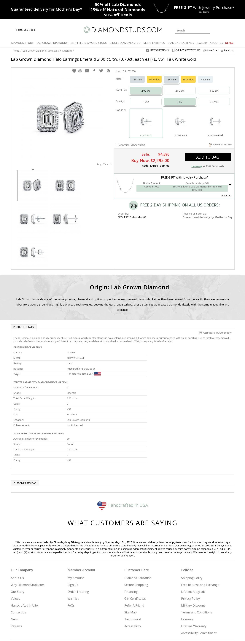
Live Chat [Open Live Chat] (210, 50)
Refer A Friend (134, 568)
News (15, 581)
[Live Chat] (41, 30)
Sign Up (73, 547)
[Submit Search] (207, 30)
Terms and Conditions (196, 574)
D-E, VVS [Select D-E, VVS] (214, 98)
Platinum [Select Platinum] (205, 75)
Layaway (187, 581)
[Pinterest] (198, 619)
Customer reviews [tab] (24, 445)
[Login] (215, 30)
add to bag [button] (207, 153)
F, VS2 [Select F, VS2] (146, 98)
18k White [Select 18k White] (171, 75)
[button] (74, 67)
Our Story (17, 554)
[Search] (192, 31)
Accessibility (132, 588)
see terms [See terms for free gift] (204, 11)
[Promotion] (46, 9)
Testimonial (132, 581)
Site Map (130, 574)
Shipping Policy (191, 540)
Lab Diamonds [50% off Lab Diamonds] (118, 4)
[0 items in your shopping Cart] (231, 30)
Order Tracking (78, 554)
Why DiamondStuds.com (27, 547)
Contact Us (18, 574)
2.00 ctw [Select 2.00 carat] (145, 87)
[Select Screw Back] (180, 118)
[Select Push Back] (146, 118)
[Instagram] (171, 619)
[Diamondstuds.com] (122, 30)
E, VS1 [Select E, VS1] (180, 98)
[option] (32, 181)
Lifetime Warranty (193, 588)
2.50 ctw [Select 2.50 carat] (180, 87)
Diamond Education (138, 540)
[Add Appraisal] (117, 141)
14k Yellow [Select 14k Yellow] (154, 75)
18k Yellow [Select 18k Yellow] (188, 75)
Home (16, 50)
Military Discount (193, 568)
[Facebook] (190, 619)
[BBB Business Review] (94, 633)
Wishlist (73, 561)
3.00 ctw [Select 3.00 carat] (214, 87)
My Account (76, 540)
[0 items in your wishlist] (223, 30)
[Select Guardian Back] (215, 118)
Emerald (67, 50)
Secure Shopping (136, 547)
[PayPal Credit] (152, 633)
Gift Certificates (135, 561)
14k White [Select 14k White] (137, 75)
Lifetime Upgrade (193, 554)
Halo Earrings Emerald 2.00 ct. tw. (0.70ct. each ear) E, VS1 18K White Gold (103, 59)
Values (15, 561)
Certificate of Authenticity (215, 329)
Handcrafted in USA (122, 467)
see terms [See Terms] (226, 191)
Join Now (137, 618)
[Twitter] (181, 619)
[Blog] (208, 619)
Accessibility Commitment (199, 595)
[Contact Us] (49, 30)
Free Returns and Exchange (200, 547)
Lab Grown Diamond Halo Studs (41, 50)
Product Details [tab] (23, 323)
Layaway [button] (197, 162)
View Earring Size (221, 140)
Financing (131, 554)
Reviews (16, 588)
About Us (17, 540)
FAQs (71, 568)
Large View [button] (104, 160)
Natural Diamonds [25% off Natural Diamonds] (117, 9)
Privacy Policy (190, 561)
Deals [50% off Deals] (118, 15)
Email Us (227, 50)
